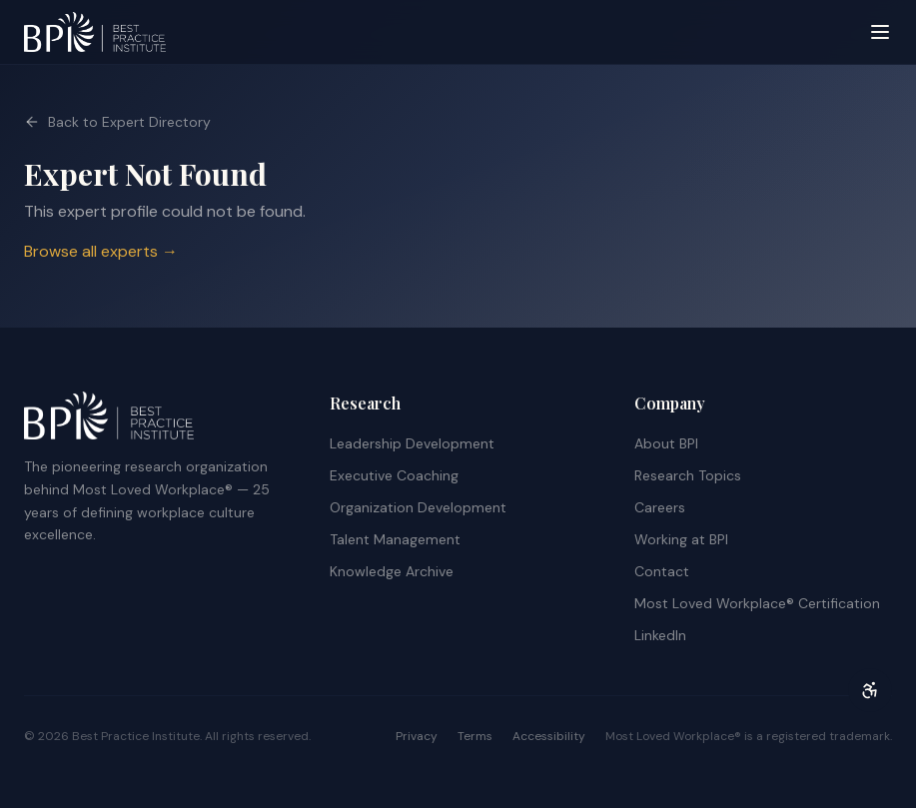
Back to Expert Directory (117, 122)
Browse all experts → (101, 251)
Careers (659, 507)
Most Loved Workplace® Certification (757, 603)
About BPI (666, 443)
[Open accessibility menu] (870, 690)
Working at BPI (681, 539)
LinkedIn (660, 635)
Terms (475, 736)
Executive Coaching (394, 475)
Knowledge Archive (392, 571)
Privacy (417, 736)
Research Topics (687, 475)
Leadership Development (412, 443)
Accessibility (548, 736)
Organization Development (418, 507)
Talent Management (395, 539)
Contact (661, 571)
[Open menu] (880, 32)
